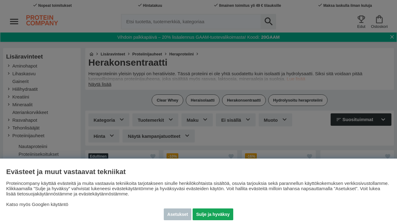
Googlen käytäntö (50, 204)
